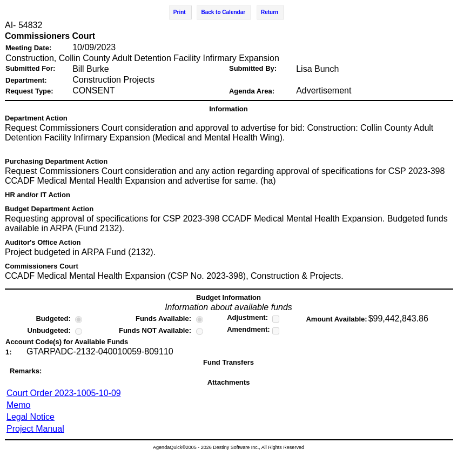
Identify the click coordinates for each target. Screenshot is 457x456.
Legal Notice (30, 416)
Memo (18, 405)
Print (179, 12)
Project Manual (35, 428)
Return (269, 12)
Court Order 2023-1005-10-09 (63, 393)
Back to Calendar (223, 12)
